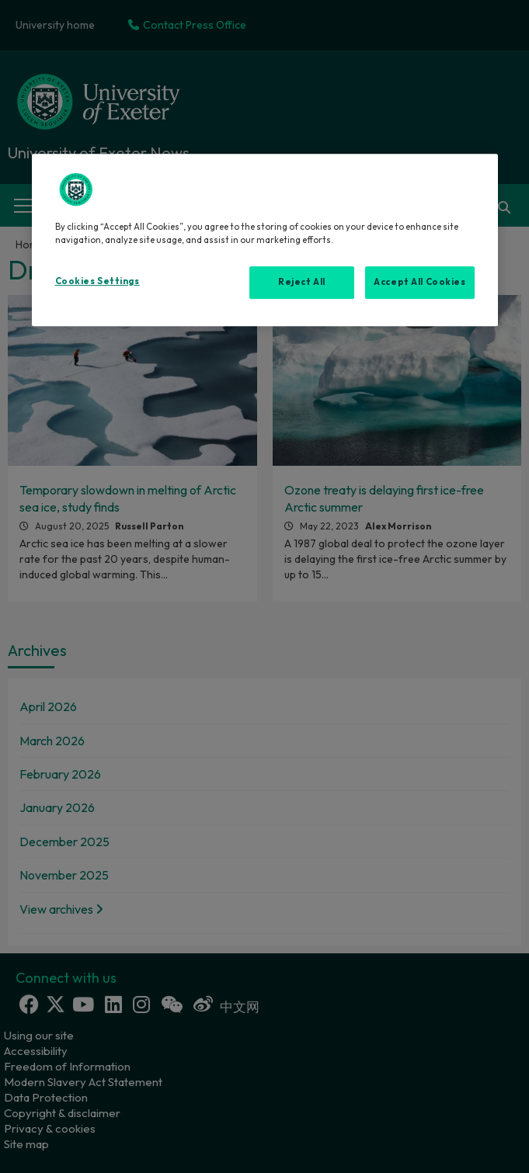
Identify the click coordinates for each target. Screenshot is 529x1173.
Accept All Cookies (419, 281)
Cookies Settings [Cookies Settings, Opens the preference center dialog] (97, 281)
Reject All (301, 281)
